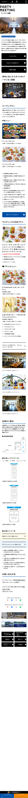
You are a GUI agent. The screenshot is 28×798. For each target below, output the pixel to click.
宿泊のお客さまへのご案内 (20, 634)
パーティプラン (12, 56)
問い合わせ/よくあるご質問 (7, 634)
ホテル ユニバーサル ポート (8, 36)
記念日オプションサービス (8, 644)
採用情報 (20, 644)
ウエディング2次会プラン (13, 63)
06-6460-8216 (20, 580)
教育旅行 (7, 639)
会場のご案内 (12, 69)
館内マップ (20, 639)
